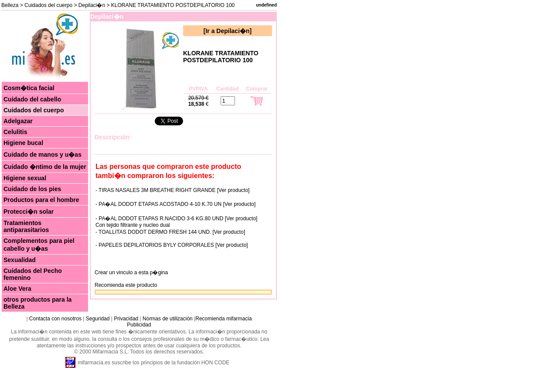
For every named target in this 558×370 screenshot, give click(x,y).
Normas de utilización (167, 319)
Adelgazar (18, 121)
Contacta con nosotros (55, 319)
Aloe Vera (17, 288)
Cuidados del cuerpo (48, 5)
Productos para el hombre (41, 199)
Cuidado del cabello (32, 99)
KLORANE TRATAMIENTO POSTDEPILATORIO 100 (221, 57)
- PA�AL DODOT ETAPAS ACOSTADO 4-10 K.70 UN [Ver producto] (175, 204)
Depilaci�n (91, 5)
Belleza (9, 5)
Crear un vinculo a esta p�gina (131, 272)
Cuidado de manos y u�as (42, 154)
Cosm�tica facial (28, 87)
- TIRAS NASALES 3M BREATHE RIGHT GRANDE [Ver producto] (172, 190)
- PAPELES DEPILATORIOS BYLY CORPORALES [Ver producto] (171, 245)
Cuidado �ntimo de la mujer (44, 166)
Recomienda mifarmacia (223, 319)
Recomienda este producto (126, 285)
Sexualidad (19, 259)
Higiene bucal (23, 142)
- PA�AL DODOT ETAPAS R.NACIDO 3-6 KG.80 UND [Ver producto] (176, 218)
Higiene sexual (24, 178)
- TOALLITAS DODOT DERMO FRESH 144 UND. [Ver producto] (170, 232)
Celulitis (15, 131)
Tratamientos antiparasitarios (26, 226)
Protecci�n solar (28, 211)
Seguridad (98, 319)
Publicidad (139, 325)
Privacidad (126, 319)
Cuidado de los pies (32, 188)
